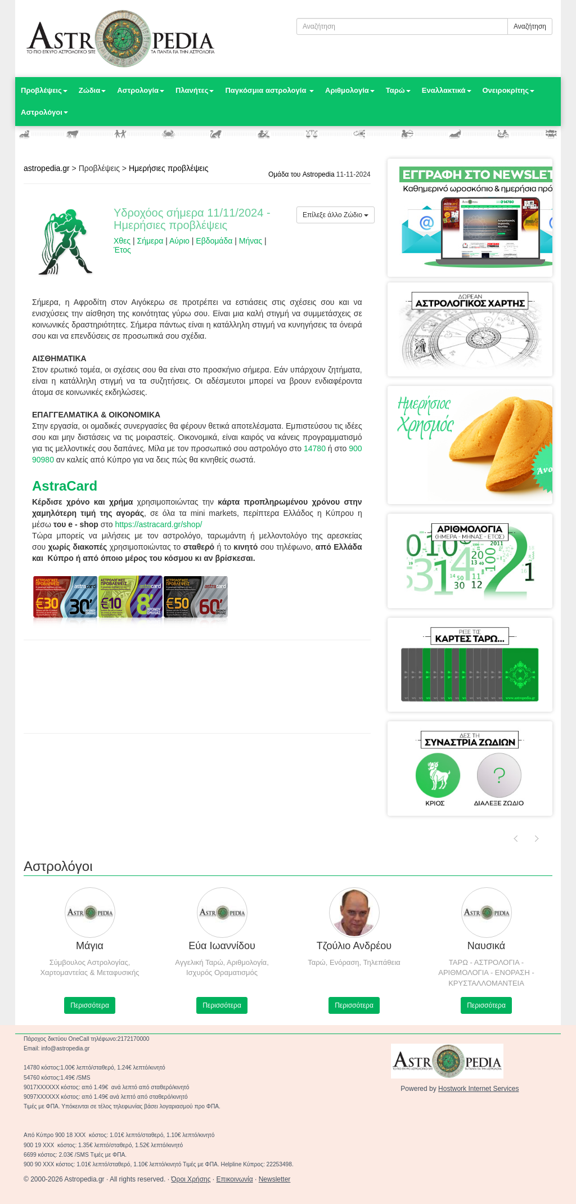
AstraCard (64, 485)
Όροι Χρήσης (190, 1179)
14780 (315, 448)
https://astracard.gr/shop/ (158, 524)
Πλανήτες (195, 90)
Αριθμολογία (350, 90)
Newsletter (275, 1179)
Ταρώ (398, 90)
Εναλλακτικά (446, 90)
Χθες (122, 240)
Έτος (122, 249)
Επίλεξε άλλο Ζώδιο (335, 215)
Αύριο (179, 240)
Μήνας (250, 240)
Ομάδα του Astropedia (301, 174)
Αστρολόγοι (44, 112)
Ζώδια (92, 90)
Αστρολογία (140, 90)
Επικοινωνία (235, 1179)
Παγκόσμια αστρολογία (269, 90)
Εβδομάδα (214, 240)
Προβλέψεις (44, 90)
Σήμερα (150, 240)
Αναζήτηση (530, 26)
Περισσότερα (89, 1005)
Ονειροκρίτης (509, 90)
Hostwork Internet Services (478, 1089)
